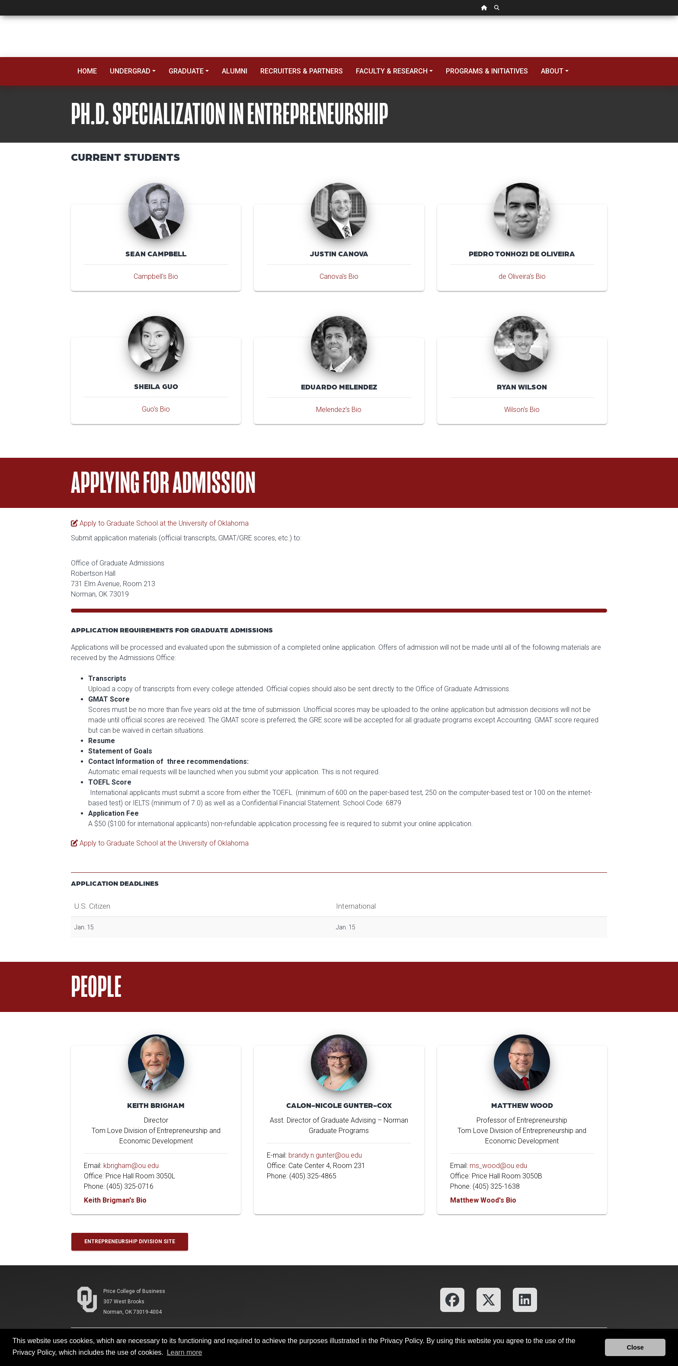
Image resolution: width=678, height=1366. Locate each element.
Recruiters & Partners (301, 71)
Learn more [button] (184, 1352)
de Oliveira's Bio (522, 276)
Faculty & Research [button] (392, 71)
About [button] (552, 71)
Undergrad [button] (130, 71)
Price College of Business (134, 1291)
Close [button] (635, 1347)
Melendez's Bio (338, 409)
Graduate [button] (186, 71)
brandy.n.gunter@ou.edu (325, 1155)
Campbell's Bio (156, 276)
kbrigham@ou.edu (131, 1166)
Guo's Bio (156, 409)
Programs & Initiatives (487, 71)
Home (87, 71)
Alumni (234, 71)
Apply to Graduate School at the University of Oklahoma (160, 523)
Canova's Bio (339, 276)
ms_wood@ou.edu (498, 1166)
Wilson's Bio (522, 409)
